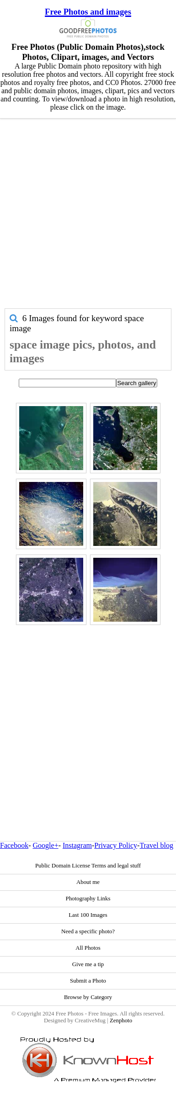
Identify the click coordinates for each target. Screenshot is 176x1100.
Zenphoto (121, 1020)
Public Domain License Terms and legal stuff (88, 865)
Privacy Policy (115, 845)
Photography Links (88, 898)
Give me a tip (88, 964)
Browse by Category (88, 997)
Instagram (77, 845)
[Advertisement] (85, 218)
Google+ (46, 845)
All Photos (87, 948)
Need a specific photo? (88, 931)
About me (88, 882)
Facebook (14, 845)
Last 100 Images (88, 915)
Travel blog (156, 845)
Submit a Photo (88, 981)
